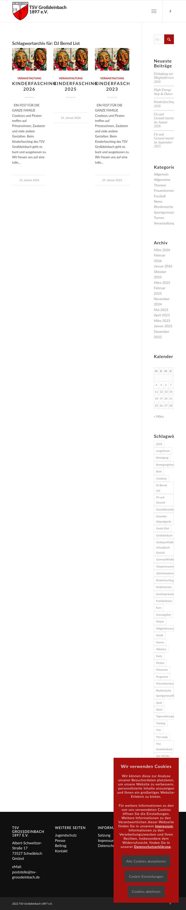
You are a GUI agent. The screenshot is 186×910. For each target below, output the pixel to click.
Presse (60, 840)
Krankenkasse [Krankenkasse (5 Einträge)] (164, 600)
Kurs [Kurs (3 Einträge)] (158, 607)
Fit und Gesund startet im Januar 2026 (164, 120)
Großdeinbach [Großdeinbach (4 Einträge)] (164, 535)
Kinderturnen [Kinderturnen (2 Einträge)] (163, 587)
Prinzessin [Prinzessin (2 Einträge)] (162, 669)
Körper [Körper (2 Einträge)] (160, 621)
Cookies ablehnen (146, 891)
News (158, 201)
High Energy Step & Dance (163, 92)
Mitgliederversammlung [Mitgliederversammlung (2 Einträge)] (165, 628)
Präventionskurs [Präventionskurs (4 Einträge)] (165, 683)
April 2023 (162, 315)
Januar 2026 (163, 266)
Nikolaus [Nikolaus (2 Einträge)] (161, 649)
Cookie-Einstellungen (146, 876)
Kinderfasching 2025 (76, 86)
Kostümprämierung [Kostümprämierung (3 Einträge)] (165, 594)
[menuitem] (153, 11)
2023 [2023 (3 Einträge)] (159, 444)
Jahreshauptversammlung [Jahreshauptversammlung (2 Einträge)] (165, 573)
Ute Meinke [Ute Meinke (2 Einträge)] (163, 756)
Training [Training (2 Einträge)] (160, 723)
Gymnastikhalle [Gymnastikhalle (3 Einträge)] (165, 559)
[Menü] (153, 11)
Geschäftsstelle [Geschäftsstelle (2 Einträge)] (165, 509)
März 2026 (162, 250)
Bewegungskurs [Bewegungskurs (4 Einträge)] (165, 464)
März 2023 (162, 321)
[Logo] (39, 11)
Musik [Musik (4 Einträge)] (159, 635)
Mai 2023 (161, 310)
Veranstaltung (29, 78)
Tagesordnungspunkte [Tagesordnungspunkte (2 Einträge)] (165, 716)
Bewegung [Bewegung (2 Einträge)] (162, 457)
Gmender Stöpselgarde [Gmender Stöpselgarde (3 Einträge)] (163, 519)
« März (159, 416)
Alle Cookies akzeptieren (146, 861)
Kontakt (61, 851)
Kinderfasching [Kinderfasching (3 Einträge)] (164, 580)
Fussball (160, 196)
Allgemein (161, 174)
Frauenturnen (164, 190)
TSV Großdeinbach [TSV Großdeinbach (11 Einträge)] (164, 746)
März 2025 (162, 282)
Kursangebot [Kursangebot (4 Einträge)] (163, 614)
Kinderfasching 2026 (34, 86)
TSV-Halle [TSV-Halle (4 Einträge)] (162, 737)
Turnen (159, 218)
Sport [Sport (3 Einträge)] (159, 709)
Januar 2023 (163, 326)
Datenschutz (108, 845)
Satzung (104, 835)
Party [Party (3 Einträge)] (159, 656)
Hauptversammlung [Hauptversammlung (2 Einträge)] (165, 566)
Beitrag (60, 845)
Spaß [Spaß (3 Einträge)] (159, 702)
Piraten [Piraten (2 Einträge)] (160, 662)
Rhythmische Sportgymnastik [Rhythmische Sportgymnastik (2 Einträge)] (165, 693)
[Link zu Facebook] (170, 11)
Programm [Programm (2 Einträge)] (162, 676)
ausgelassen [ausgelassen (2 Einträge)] (163, 450)
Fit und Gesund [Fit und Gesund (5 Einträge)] (160, 500)
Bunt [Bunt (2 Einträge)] (159, 471)
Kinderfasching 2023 (117, 86)
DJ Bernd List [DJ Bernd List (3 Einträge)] (161, 488)
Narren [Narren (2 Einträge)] (160, 642)
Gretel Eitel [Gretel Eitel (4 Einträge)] (162, 528)
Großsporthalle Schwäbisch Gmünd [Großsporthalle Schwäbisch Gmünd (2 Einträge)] (164, 547)
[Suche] (164, 39)
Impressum (106, 840)
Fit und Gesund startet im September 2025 (164, 140)
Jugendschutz (66, 835)
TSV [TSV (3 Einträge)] (158, 730)
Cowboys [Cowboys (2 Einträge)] (161, 478)
